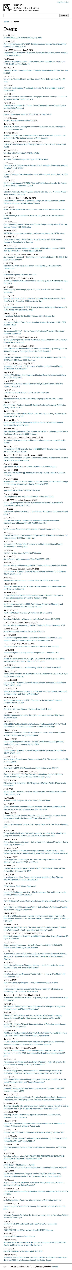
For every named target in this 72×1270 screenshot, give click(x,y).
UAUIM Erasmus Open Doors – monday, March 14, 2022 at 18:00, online (31, 580)
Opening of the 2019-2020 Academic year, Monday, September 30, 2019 (30, 768)
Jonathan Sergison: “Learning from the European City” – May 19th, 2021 (31, 653)
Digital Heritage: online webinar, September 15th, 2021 (24, 631)
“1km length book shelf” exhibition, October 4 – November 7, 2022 (28, 497)
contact (55, 1267)
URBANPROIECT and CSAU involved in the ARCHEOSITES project (28, 1230)
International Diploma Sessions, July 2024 (19, 275)
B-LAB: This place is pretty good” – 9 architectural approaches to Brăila (30, 983)
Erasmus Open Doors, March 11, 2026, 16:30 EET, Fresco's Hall (27, 114)
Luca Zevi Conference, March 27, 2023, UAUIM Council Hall (26, 393)
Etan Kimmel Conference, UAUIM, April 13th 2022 (22, 553)
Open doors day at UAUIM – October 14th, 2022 (21, 490)
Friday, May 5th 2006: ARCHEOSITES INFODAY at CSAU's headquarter (30, 1224)
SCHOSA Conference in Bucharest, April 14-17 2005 (23, 1251)
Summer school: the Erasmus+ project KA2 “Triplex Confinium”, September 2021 (34, 625)
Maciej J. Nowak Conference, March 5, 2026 (20, 120)
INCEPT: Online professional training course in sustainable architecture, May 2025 (34, 209)
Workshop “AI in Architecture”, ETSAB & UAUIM (21, 153)
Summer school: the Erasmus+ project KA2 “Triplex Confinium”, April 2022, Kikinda (35, 565)
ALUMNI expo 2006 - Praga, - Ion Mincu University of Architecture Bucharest (32, 1200)
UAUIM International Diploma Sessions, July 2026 (22, 38)
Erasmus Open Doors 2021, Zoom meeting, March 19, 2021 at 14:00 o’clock (32, 668)
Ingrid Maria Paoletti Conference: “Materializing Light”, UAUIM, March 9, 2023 (33, 399)
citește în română (63, 2)
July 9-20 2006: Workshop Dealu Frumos (19, 1236)
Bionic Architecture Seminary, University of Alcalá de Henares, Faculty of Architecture (35, 901)
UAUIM (6, 22)
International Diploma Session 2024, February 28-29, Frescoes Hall (29, 316)
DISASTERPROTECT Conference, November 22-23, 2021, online (27, 613)
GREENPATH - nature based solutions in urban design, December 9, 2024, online (33, 233)
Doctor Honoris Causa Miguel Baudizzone (19, 886)
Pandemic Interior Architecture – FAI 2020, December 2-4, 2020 (27, 709)
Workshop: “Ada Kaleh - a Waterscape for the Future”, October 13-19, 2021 (31, 619)
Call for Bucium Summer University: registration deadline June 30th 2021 (31, 646)
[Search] (31, 15)
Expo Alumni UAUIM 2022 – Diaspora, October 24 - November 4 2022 (29, 467)
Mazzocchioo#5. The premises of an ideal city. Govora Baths (26, 801)
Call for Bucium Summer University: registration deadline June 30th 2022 (31, 529)
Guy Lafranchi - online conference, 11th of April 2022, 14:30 (26, 559)
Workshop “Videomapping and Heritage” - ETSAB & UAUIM (25, 159)
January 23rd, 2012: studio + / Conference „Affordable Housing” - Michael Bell (33, 1132)
